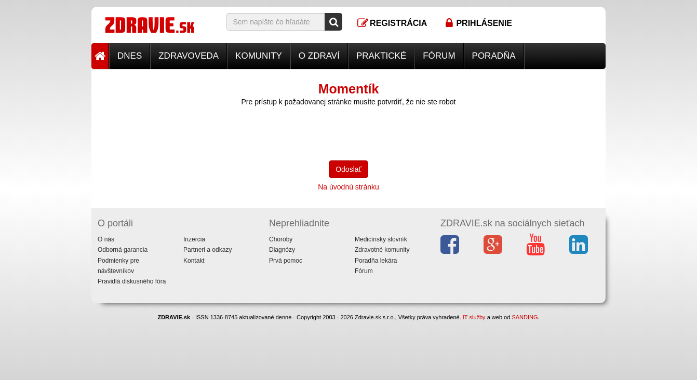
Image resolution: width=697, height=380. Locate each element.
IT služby (474, 317)
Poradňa (494, 56)
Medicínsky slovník (381, 239)
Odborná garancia (123, 249)
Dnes (129, 56)
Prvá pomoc (285, 260)
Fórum (439, 56)
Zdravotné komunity (382, 249)
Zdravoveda (188, 56)
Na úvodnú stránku (348, 187)
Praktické (381, 56)
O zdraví (319, 56)
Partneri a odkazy (207, 249)
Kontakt (194, 260)
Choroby (280, 239)
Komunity (258, 56)
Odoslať (348, 169)
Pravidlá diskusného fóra (132, 281)
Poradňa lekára (376, 260)
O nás (106, 239)
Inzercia (194, 239)
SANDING (525, 317)
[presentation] (305, 132)
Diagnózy (282, 249)
